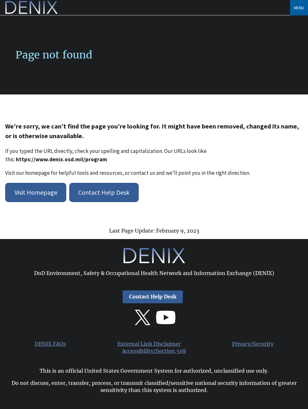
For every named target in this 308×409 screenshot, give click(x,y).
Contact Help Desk (103, 192)
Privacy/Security (253, 344)
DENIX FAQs (50, 344)
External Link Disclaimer (149, 344)
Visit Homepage (35, 192)
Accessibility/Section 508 (154, 351)
